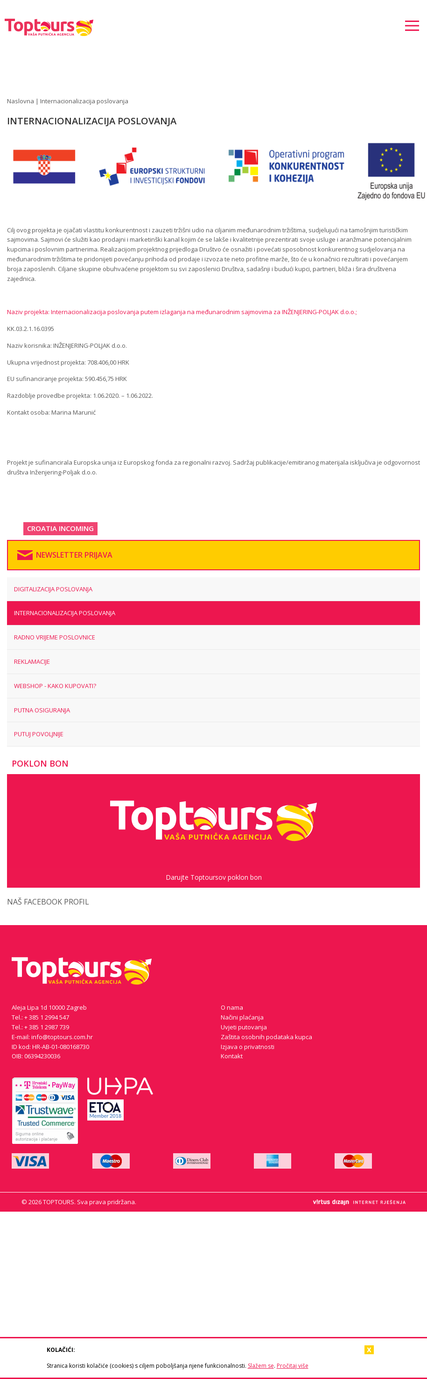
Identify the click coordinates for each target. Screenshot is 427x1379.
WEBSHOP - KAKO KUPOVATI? (55, 686)
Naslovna (20, 101)
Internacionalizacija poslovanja (64, 613)
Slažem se (261, 1366)
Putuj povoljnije (38, 734)
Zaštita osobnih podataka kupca (266, 1037)
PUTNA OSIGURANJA (42, 710)
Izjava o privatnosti (247, 1046)
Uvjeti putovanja (244, 1027)
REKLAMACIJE (32, 661)
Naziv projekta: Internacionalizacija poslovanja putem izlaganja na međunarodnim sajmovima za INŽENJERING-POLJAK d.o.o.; (182, 312)
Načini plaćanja (242, 1017)
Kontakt (232, 1056)
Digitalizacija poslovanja (53, 589)
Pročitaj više (292, 1366)
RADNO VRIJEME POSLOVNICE (54, 637)
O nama (232, 1007)
